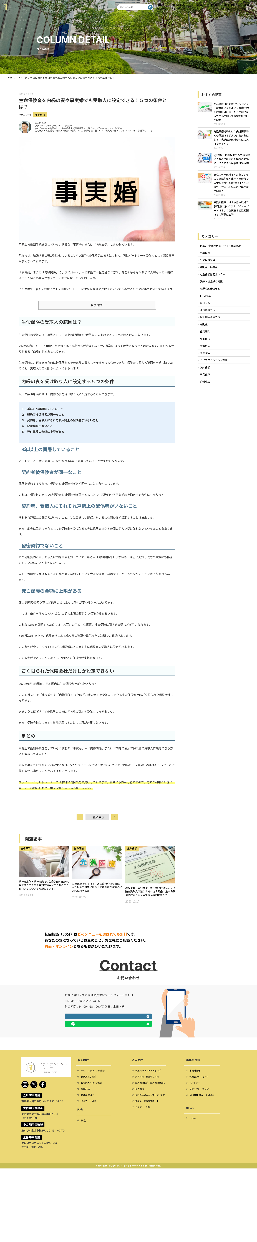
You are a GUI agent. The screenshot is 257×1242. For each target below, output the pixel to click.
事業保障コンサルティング (150, 1144)
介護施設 (205, 385)
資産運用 (205, 356)
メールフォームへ (85, 1098)
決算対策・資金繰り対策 (149, 1151)
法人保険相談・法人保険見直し (152, 1158)
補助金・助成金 (209, 270)
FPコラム (205, 299)
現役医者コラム (209, 313)
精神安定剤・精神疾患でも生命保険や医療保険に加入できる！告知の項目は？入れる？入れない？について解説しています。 (43, 895)
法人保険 (205, 370)
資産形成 (205, 349)
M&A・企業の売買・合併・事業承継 (220, 249)
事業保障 (205, 378)
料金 (83, 1198)
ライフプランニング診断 (214, 363)
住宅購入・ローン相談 (93, 1158)
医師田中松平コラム (211, 321)
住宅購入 (205, 335)
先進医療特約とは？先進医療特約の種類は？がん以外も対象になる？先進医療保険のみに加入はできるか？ (96, 894)
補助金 (204, 328)
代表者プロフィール (201, 1151)
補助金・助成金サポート (149, 1178)
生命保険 (41, 118)
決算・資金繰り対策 (211, 285)
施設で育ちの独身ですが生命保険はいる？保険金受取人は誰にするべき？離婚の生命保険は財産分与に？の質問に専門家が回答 (149, 901)
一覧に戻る (97, 820)
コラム (193, 1196)
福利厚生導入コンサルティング (152, 1171)
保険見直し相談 (90, 1151)
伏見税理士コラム (210, 292)
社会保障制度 (207, 263)
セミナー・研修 (90, 1178)
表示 (100, 309)
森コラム (205, 306)
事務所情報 (196, 1144)
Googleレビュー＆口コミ (204, 1171)
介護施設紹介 (88, 1171)
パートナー (196, 1158)
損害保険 (205, 256)
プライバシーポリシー (202, 1165)
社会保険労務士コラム (212, 277)
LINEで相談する (131, 1098)
